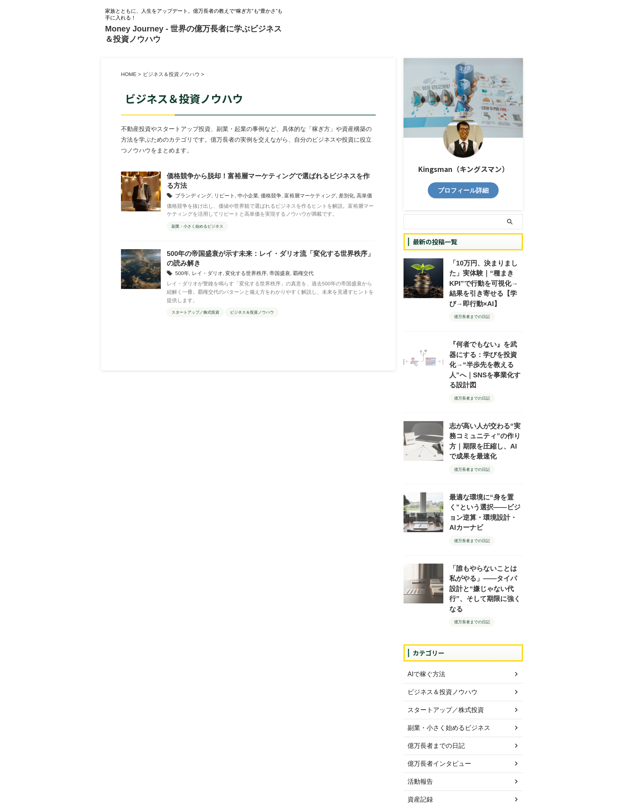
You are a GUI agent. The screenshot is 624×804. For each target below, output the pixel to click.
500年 (181, 276)
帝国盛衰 (272, 276)
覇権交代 (294, 276)
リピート (220, 197)
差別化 (334, 197)
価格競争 (264, 197)
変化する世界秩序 (241, 276)
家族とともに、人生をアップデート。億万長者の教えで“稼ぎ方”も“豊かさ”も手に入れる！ (312, 767)
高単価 (351, 197)
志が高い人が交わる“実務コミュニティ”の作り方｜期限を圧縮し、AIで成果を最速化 (485, 403)
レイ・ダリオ (205, 276)
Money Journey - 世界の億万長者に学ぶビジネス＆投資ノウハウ (312, 778)
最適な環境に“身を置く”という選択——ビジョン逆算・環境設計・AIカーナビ (485, 461)
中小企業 (242, 197)
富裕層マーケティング (300, 197)
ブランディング (192, 197)
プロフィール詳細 (463, 190)
